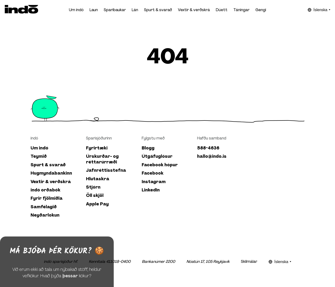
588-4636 (208, 148)
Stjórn (93, 187)
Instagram (154, 182)
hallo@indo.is (211, 156)
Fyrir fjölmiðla (47, 198)
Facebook (152, 173)
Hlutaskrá (97, 179)
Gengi (260, 9)
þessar (70, 280)
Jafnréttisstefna (106, 170)
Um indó (39, 148)
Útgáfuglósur (157, 156)
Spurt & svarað (158, 9)
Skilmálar (249, 261)
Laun (94, 9)
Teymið (39, 156)
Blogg (148, 148)
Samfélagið (44, 207)
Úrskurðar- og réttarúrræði (102, 159)
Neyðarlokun (45, 215)
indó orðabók (45, 190)
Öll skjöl (95, 195)
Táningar (241, 9)
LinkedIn (151, 190)
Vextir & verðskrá (194, 9)
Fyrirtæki (97, 148)
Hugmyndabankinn (51, 173)
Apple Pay (97, 204)
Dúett (221, 9)
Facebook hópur (160, 165)
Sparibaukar (115, 9)
